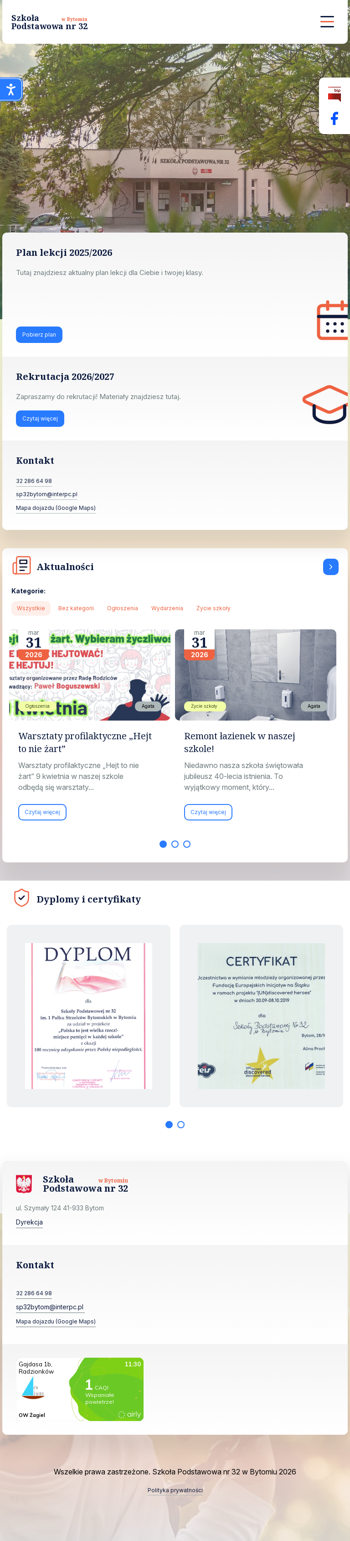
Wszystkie (31, 608)
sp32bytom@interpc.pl (46, 494)
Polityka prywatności (175, 1490)
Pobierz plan (39, 334)
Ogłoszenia (122, 608)
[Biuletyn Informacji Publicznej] (334, 95)
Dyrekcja (29, 1222)
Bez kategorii (76, 608)
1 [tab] (163, 844)
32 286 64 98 (34, 480)
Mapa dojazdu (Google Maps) (56, 507)
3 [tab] (186, 844)
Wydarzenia (167, 608)
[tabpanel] (92, 729)
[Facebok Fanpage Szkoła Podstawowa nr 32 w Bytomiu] (334, 118)
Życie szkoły (213, 608)
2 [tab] (175, 844)
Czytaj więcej (40, 418)
